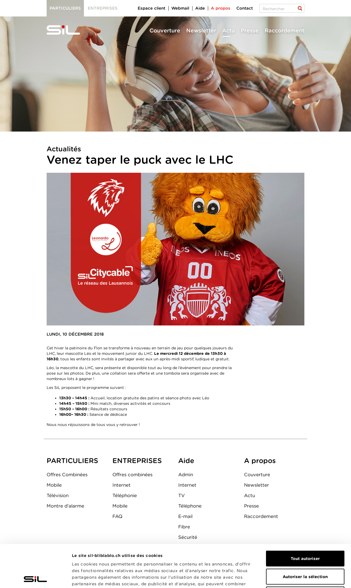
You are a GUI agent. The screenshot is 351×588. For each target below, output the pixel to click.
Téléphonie (124, 495)
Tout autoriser (305, 516)
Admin (185, 474)
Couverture (164, 30)
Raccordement (284, 30)
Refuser (305, 552)
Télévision (58, 495)
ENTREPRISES (137, 460)
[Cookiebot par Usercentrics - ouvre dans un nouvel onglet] (36, 577)
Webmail (180, 8)
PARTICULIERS (72, 460)
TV (181, 495)
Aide (200, 8)
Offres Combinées (67, 474)
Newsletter (201, 30)
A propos (220, 8)
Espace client (151, 8)
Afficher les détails (309, 577)
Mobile (54, 485)
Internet (121, 485)
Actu (228, 30)
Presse (250, 30)
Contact (244, 8)
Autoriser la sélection (305, 534)
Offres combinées (132, 474)
